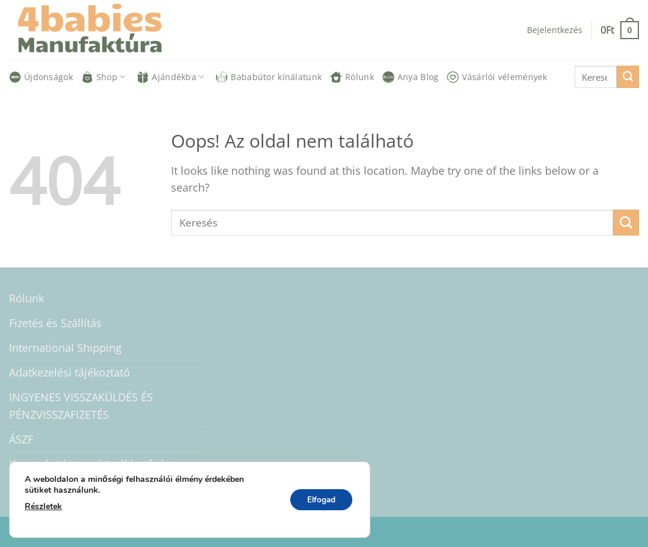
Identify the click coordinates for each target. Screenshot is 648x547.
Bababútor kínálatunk (269, 77)
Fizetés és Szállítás (55, 323)
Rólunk (352, 77)
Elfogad (319, 499)
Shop (103, 77)
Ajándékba (170, 77)
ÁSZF (21, 439)
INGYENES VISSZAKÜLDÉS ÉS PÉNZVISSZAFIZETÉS (81, 405)
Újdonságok (41, 77)
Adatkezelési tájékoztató (69, 372)
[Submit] (628, 77)
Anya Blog (410, 77)
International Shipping (65, 347)
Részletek (43, 506)
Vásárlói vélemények (497, 77)
